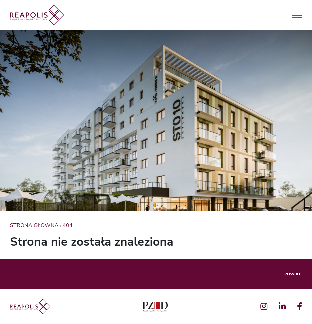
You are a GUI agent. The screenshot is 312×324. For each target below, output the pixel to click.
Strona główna (34, 225)
